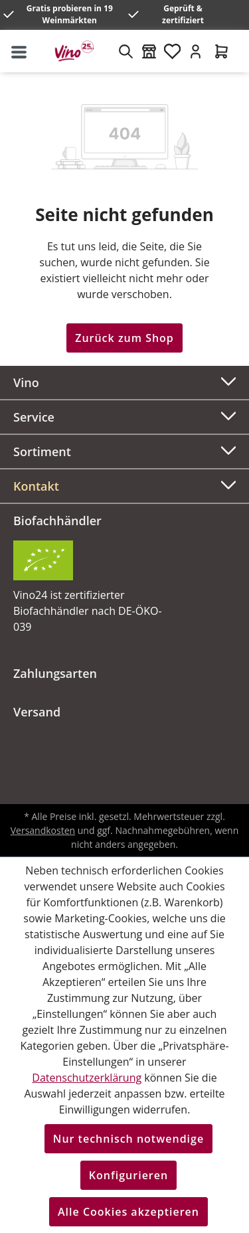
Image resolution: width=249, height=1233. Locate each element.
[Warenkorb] (221, 51)
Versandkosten (43, 830)
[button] (124, 486)
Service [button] (124, 415)
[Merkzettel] (172, 51)
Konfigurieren (128, 1175)
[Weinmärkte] (149, 51)
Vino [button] (124, 380)
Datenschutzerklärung (86, 1077)
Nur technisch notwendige (128, 1138)
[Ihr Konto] (195, 51)
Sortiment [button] (124, 449)
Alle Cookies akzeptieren (128, 1211)
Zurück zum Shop (124, 338)
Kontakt (36, 486)
